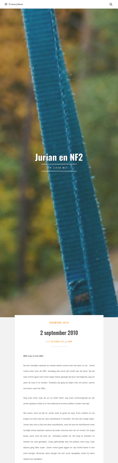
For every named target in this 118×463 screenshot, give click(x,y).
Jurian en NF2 (59, 156)
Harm (69, 341)
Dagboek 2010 (59, 322)
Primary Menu (14, 4)
